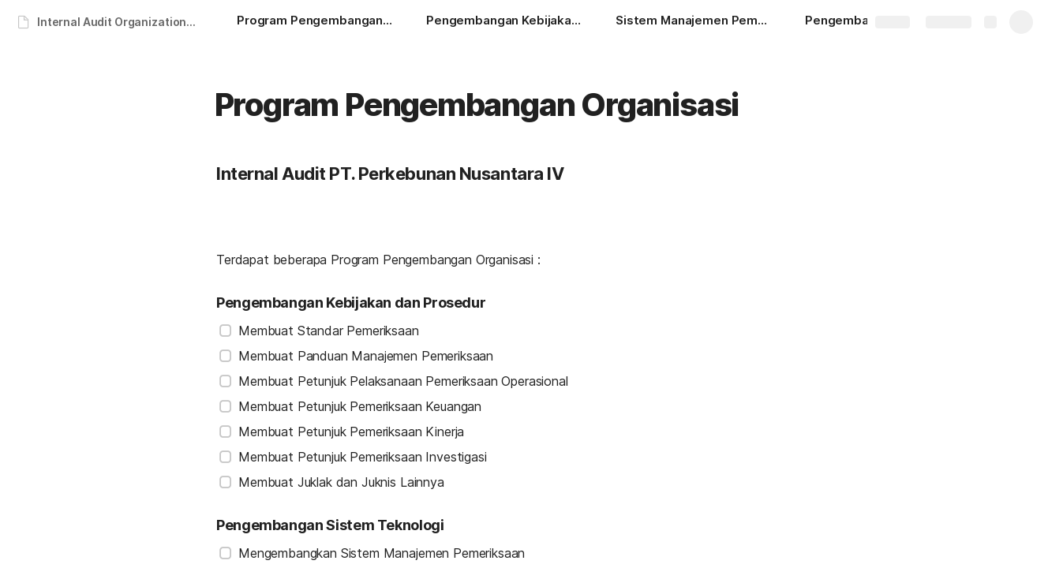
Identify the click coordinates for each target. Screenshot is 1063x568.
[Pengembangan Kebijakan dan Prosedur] (505, 22)
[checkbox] (226, 330)
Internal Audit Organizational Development (121, 21)
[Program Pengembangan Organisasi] (315, 22)
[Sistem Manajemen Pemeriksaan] (694, 22)
